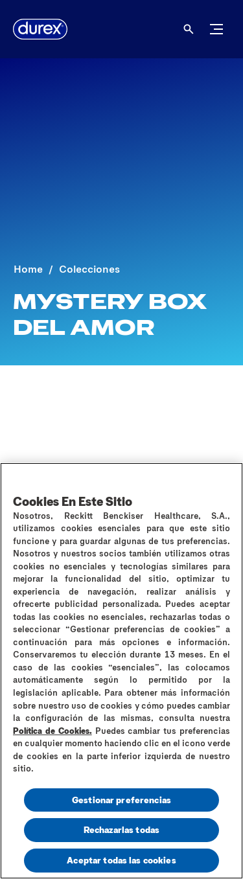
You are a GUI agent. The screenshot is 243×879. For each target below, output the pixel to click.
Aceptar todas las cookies (121, 859)
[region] (121, 670)
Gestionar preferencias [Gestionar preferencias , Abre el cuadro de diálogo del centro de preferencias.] (121, 799)
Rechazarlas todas (121, 829)
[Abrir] (188, 29)
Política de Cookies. (52, 730)
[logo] (40, 29)
